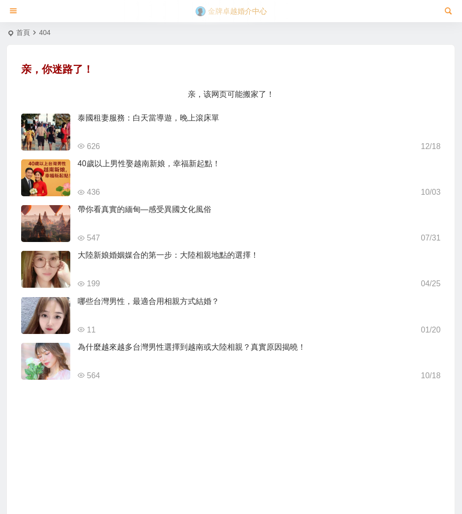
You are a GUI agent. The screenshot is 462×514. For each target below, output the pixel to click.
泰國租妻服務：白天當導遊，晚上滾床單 (148, 118)
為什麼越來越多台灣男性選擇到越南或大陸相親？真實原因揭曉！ (192, 347)
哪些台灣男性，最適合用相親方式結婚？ (148, 301)
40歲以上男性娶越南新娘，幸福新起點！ (149, 163)
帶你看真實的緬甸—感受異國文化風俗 (144, 209)
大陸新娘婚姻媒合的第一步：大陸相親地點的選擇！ (168, 255)
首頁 (23, 32)
